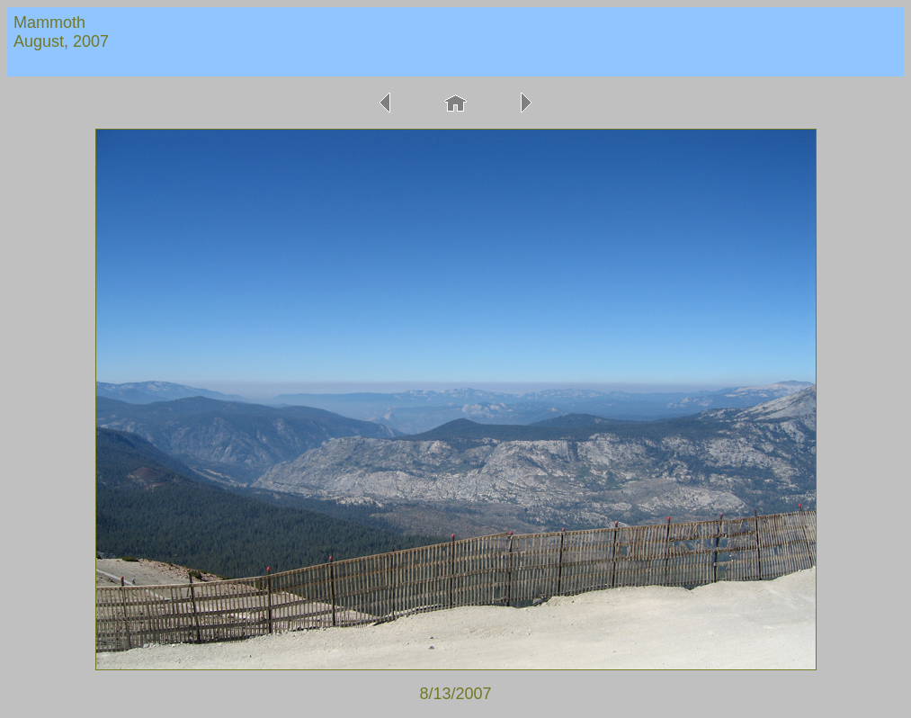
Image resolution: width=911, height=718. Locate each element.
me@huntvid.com (76, 60)
